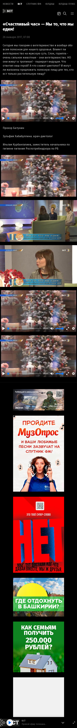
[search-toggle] (65, 13)
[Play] (3, 118)
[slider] (24, 118)
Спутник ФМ (33, 4)
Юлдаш (49, 4)
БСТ (20, 4)
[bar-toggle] (72, 13)
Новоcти (8, 4)
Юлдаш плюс (67, 4)
